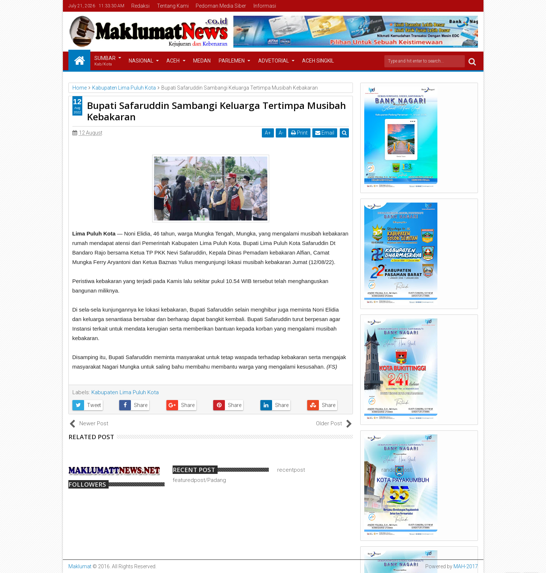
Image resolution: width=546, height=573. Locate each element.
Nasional (141, 61)
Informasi (264, 6)
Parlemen (232, 61)
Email (324, 133)
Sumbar (105, 61)
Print (299, 133)
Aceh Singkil (318, 61)
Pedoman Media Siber (221, 6)
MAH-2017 (465, 566)
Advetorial (273, 61)
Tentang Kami (173, 6)
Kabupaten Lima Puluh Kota (125, 392)
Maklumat (79, 566)
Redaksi (140, 6)
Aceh (173, 61)
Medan (202, 61)
